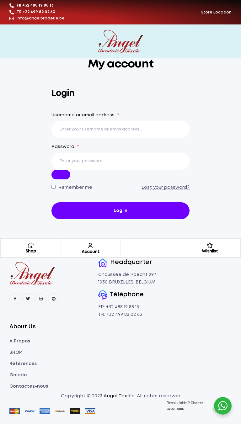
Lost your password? (166, 187)
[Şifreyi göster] (60, 174)
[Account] (90, 245)
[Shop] (31, 245)
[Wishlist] (210, 245)
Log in (120, 211)
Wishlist (210, 251)
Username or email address (85, 115)
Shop (30, 251)
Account (90, 252)
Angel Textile (119, 396)
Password (65, 147)
